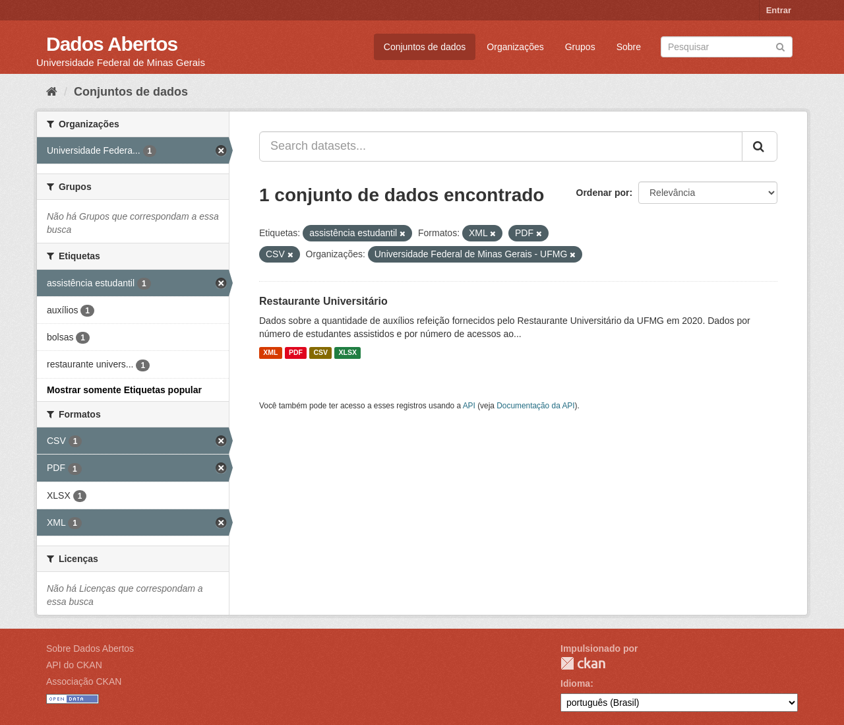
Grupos (580, 47)
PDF (296, 353)
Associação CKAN (83, 681)
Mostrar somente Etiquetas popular (124, 390)
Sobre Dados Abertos (90, 648)
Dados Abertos (111, 44)
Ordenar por (603, 192)
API (469, 405)
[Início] (51, 91)
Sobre (629, 47)
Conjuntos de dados (425, 47)
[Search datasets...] (500, 146)
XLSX (348, 353)
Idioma (575, 683)
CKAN (582, 663)
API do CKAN (74, 665)
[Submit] (780, 45)
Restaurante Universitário (323, 301)
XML (270, 353)
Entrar (778, 10)
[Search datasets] (727, 46)
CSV (320, 353)
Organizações (515, 47)
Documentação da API (535, 405)
